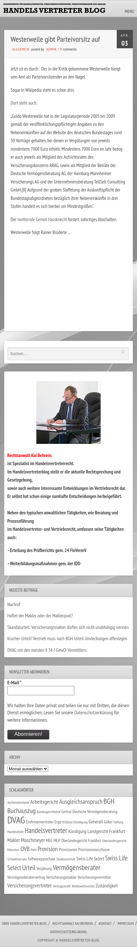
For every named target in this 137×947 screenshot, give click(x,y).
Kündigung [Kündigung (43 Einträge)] (77, 831)
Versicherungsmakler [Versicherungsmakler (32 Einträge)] (61, 877)
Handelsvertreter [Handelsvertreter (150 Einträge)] (46, 830)
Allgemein (20, 49)
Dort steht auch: (24, 103)
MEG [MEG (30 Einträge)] (49, 840)
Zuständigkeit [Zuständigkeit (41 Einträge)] (107, 886)
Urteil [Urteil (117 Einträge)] (28, 867)
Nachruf (14, 604)
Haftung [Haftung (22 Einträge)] (118, 822)
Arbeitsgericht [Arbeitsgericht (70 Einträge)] (44, 801)
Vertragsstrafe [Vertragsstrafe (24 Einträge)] (61, 886)
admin (51, 49)
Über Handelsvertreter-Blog (24, 923)
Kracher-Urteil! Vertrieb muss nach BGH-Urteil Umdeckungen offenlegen (67, 638)
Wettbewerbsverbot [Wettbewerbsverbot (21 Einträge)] (83, 886)
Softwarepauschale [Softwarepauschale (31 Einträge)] (41, 859)
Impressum (125, 923)
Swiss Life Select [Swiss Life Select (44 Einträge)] (90, 859)
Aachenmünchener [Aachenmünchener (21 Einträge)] (18, 802)
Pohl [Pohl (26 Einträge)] (33, 849)
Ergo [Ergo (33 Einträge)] (58, 822)
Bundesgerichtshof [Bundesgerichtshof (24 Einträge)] (48, 811)
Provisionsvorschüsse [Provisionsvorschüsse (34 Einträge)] (94, 849)
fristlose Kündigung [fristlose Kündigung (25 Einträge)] (75, 822)
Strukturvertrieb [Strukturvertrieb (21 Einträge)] (65, 859)
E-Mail (14, 682)
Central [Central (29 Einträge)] (66, 811)
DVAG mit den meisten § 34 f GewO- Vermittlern (47, 650)
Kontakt (105, 923)
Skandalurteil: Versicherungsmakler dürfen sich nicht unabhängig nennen (68, 627)
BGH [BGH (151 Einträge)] (109, 801)
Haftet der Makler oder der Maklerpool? (40, 616)
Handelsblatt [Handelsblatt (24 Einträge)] (15, 831)
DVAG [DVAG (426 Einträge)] (16, 820)
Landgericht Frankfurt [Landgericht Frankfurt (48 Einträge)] (106, 831)
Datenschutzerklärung (93, 712)
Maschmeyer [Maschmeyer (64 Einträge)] (33, 840)
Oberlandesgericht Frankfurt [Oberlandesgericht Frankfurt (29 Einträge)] (81, 840)
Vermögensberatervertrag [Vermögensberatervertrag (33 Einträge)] (26, 877)
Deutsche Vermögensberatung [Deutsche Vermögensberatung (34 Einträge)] (94, 811)
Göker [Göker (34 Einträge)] (108, 822)
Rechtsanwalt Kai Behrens (72, 923)
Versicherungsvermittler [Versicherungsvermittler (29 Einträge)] (94, 877)
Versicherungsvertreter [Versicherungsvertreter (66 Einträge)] (29, 885)
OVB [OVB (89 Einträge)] (25, 849)
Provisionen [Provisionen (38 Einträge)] (68, 849)
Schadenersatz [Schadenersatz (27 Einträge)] (17, 859)
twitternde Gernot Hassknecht (42, 219)
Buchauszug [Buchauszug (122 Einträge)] (21, 810)
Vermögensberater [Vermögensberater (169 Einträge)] (76, 867)
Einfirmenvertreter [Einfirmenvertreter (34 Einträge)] (40, 822)
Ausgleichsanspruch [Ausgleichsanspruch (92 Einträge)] (80, 801)
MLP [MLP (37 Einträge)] (56, 840)
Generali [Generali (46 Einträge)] (96, 821)
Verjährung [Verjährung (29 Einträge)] (43, 868)
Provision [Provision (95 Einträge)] (48, 849)
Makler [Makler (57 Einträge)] (13, 840)
